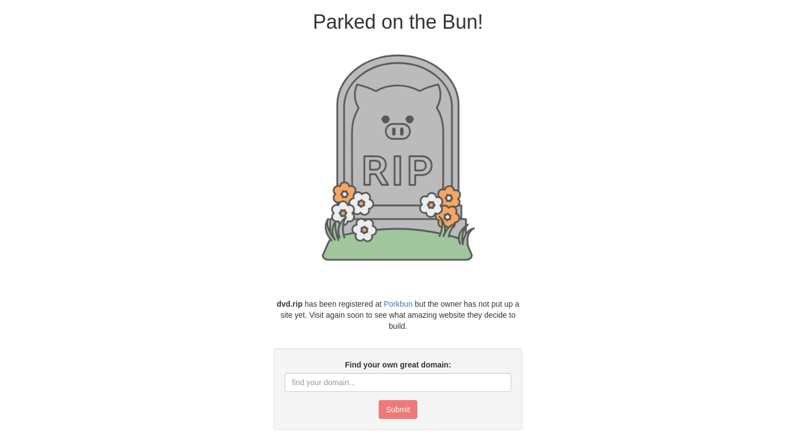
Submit (398, 409)
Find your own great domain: (398, 364)
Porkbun (398, 304)
